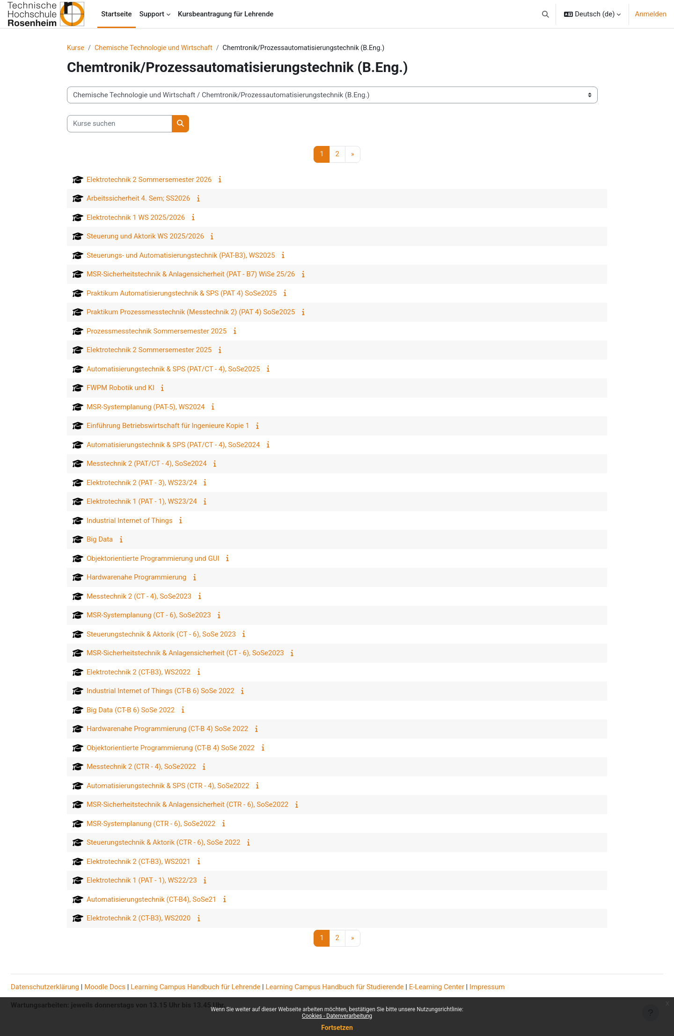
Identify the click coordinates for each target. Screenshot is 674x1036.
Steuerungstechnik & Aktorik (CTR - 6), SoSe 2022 (163, 843)
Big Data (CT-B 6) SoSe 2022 (131, 710)
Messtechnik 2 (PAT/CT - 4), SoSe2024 (147, 464)
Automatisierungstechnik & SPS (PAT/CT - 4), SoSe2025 (173, 369)
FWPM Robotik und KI (120, 388)
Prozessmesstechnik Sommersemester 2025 (157, 331)
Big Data (100, 540)
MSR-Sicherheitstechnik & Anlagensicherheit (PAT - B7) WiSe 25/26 (191, 275)
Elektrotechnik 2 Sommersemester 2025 (149, 351)
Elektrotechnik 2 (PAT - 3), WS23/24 (142, 483)
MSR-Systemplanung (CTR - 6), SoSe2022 (151, 824)
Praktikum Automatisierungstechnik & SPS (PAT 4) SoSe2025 (182, 294)
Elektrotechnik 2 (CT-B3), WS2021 (138, 862)
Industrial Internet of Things (130, 521)
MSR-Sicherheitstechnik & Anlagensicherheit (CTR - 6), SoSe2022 (187, 805)
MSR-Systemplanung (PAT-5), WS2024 (146, 407)
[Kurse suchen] (119, 124)
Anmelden (651, 14)
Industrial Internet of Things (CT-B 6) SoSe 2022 (160, 692)
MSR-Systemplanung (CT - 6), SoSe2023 (149, 616)
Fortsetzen (337, 1027)
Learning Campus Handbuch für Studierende (357, 987)
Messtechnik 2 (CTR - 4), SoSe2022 (141, 767)
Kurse (76, 48)
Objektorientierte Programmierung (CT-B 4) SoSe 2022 (171, 748)
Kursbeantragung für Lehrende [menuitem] (225, 14)
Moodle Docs (127, 987)
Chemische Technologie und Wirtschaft (156, 48)
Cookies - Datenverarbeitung (337, 1016)
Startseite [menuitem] (116, 14)
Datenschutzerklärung (67, 987)
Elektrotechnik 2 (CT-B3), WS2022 (138, 672)
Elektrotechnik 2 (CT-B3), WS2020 (138, 919)
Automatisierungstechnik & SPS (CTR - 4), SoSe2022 (168, 786)
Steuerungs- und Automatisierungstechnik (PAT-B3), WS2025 (181, 256)
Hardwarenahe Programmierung (136, 578)
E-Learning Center (459, 987)
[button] (545, 14)
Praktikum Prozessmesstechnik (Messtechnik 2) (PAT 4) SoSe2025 (191, 313)
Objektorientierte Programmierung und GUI (153, 559)
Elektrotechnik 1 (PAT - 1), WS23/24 (142, 502)
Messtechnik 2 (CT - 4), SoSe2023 (139, 597)
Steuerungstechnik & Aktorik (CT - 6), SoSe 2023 (161, 634)
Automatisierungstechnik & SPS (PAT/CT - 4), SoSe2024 (173, 445)
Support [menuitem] (151, 14)
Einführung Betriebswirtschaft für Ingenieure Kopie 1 (168, 426)
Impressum (509, 987)
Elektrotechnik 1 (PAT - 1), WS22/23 (142, 881)
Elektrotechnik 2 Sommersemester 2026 (149, 180)
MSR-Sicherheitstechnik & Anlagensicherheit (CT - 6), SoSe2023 (185, 654)
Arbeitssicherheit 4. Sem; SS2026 (138, 199)
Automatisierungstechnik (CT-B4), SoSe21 (151, 900)
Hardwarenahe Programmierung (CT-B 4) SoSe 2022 (167, 729)
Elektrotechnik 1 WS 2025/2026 (136, 218)
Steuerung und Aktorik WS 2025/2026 (145, 237)
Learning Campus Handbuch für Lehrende (218, 987)
